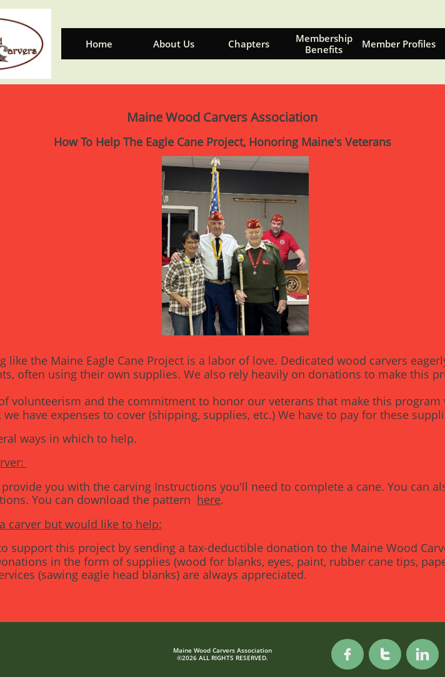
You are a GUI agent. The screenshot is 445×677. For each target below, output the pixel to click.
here (209, 499)
